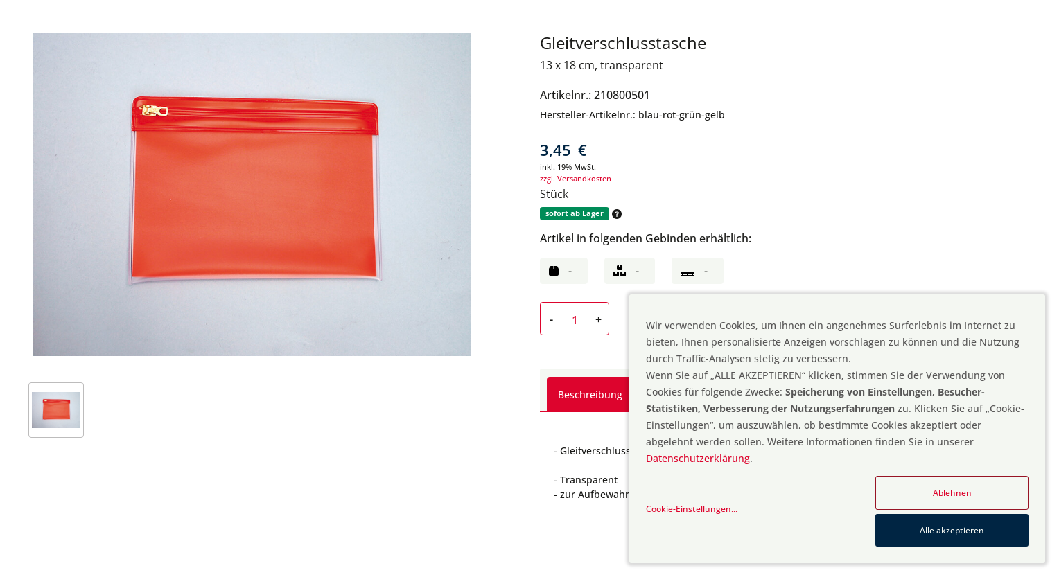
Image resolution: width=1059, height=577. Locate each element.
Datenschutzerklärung (698, 458)
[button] (615, 213)
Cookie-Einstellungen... (691, 509)
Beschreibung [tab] (590, 394)
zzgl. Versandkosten (575, 178)
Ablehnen (952, 493)
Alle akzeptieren (952, 530)
